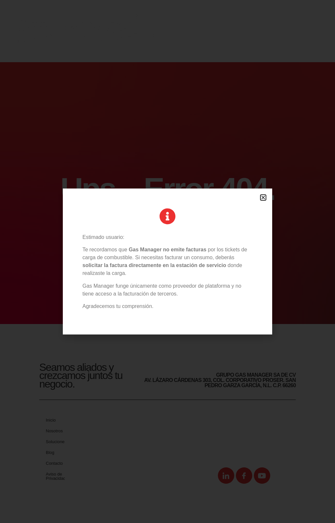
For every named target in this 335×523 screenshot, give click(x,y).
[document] (167, 261)
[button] (263, 197)
